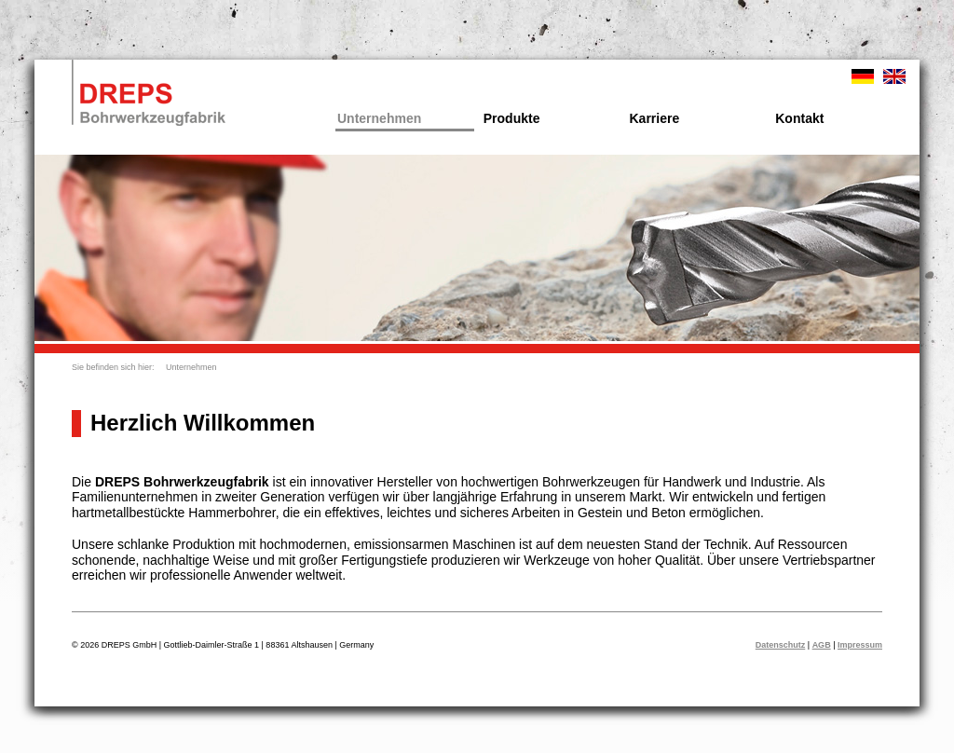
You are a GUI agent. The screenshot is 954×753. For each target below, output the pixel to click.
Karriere (655, 118)
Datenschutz (781, 645)
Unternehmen (379, 118)
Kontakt (799, 118)
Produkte (512, 118)
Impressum (860, 645)
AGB (821, 645)
